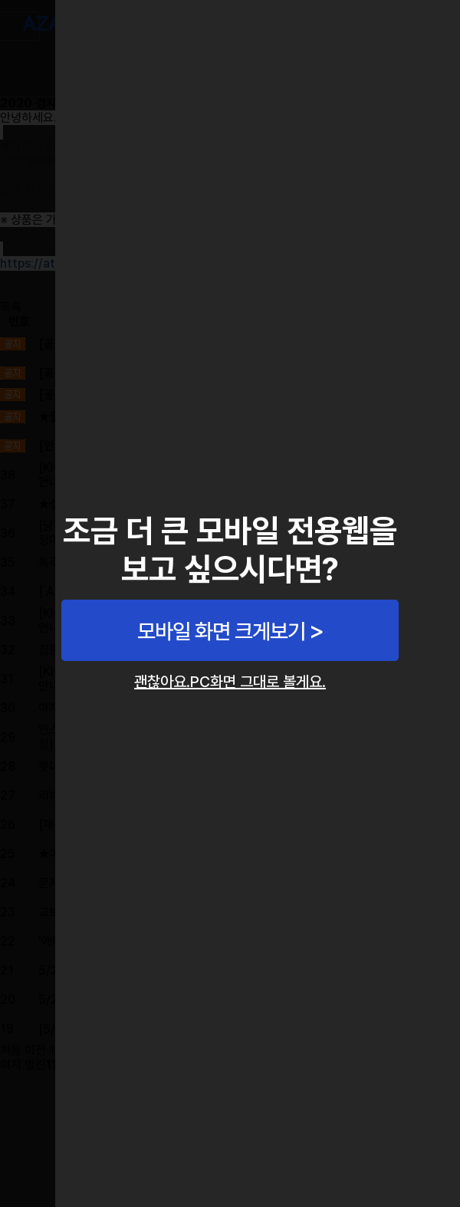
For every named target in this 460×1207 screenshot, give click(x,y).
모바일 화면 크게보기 (221, 631)
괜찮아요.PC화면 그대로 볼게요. (230, 682)
